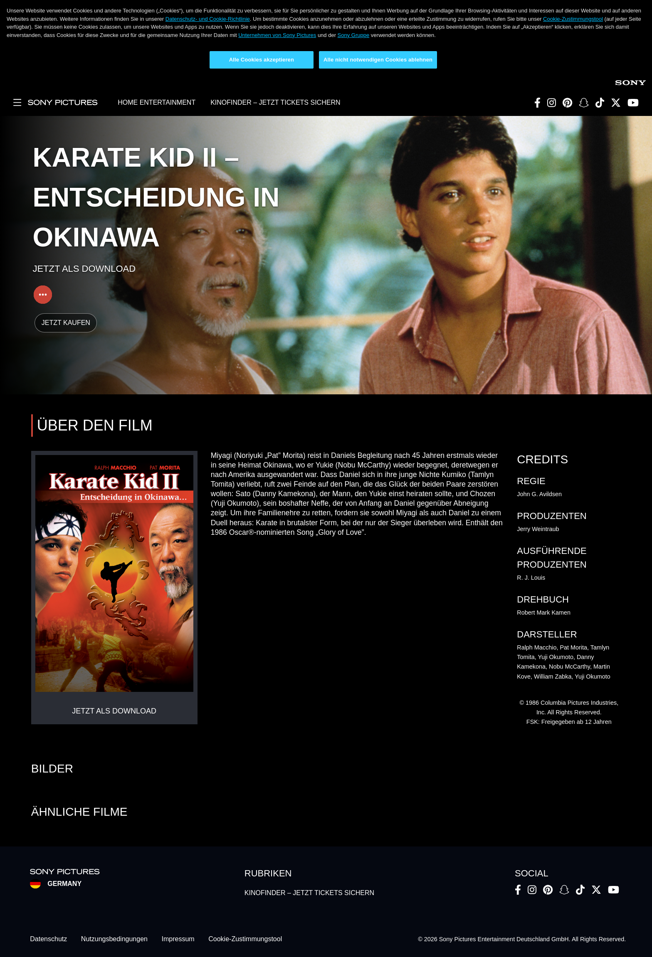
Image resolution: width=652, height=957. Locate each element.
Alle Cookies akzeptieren (261, 60)
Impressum (178, 939)
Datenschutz (48, 939)
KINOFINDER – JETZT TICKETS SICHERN (275, 102)
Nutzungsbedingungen (114, 939)
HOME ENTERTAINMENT (156, 102)
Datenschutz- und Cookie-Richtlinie (207, 19)
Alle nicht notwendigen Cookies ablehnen (378, 60)
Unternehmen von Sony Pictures (277, 35)
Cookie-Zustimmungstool (573, 19)
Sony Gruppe (354, 35)
